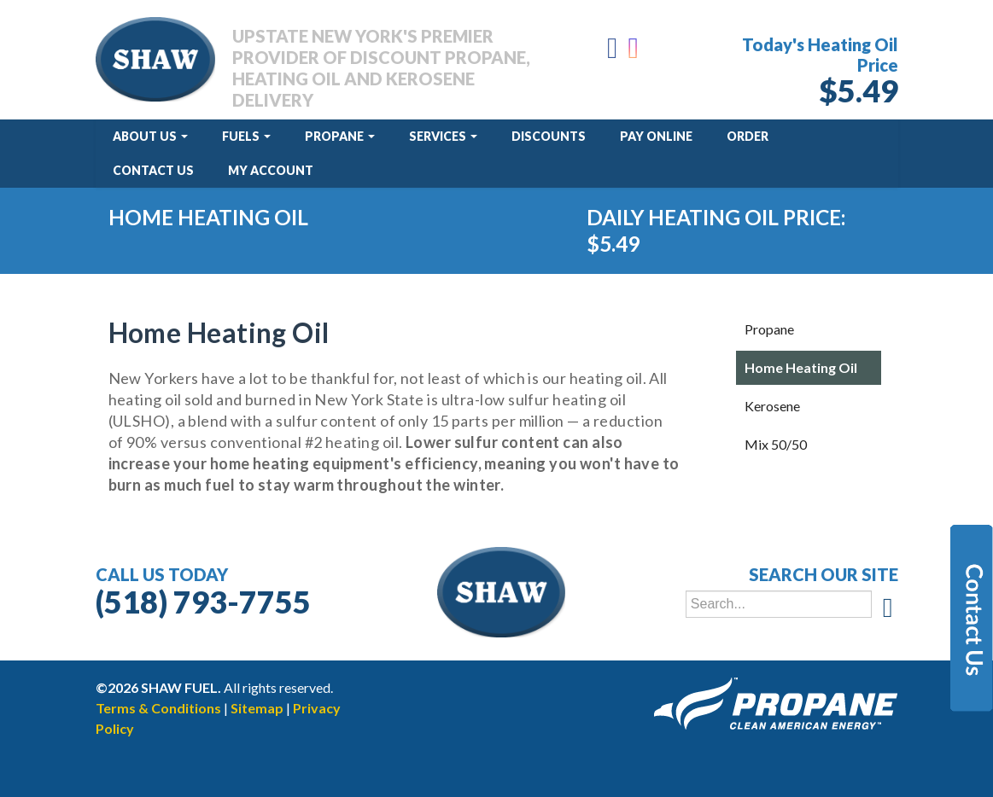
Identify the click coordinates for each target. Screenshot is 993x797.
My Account (270, 170)
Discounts (548, 136)
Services (443, 136)
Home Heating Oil (801, 367)
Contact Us (153, 170)
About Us (150, 136)
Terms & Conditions (158, 708)
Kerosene (772, 406)
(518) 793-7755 (203, 601)
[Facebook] (612, 52)
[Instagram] (634, 52)
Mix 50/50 (776, 444)
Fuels (246, 136)
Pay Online (656, 136)
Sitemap (257, 708)
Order (747, 136)
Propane (340, 136)
